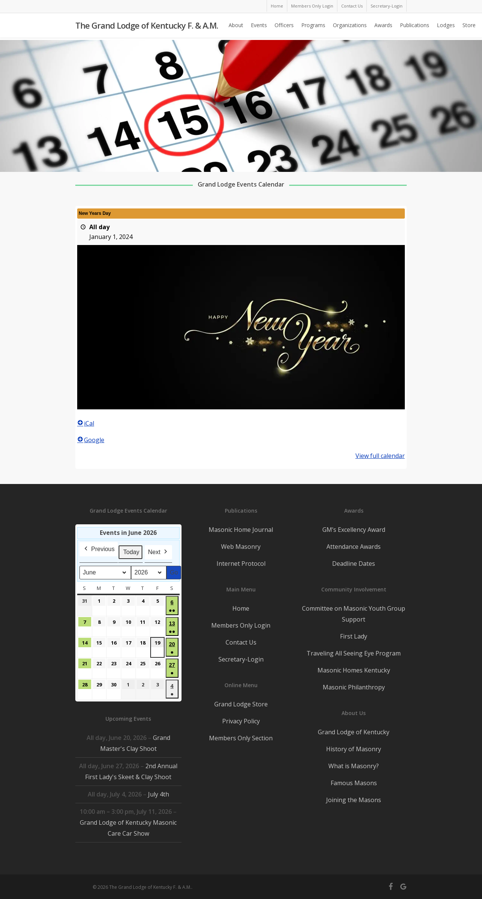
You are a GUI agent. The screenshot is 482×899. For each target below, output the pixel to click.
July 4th (158, 794)
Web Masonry (241, 546)
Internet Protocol (241, 563)
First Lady (353, 636)
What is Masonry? (353, 766)
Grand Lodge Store (241, 704)
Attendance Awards (353, 546)
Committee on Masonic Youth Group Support (353, 613)
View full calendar (380, 456)
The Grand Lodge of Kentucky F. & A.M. (146, 27)
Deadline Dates (353, 563)
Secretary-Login (241, 659)
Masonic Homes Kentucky (353, 670)
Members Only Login (240, 625)
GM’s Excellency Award (353, 529)
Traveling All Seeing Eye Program (354, 653)
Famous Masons (354, 783)
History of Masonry (353, 749)
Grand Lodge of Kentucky (353, 732)
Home (240, 608)
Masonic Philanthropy (354, 687)
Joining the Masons (353, 800)
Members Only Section (241, 738)
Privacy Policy (241, 721)
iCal (85, 423)
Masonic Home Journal (241, 529)
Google (90, 440)
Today (131, 552)
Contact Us (241, 642)
